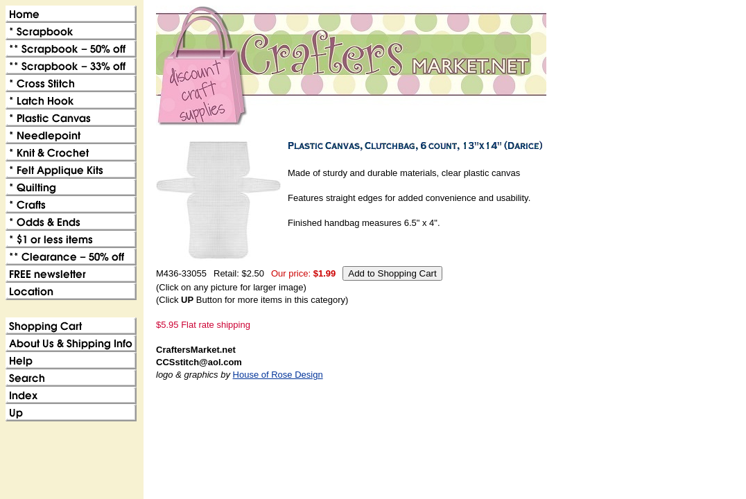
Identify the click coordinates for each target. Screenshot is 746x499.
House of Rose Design (278, 374)
